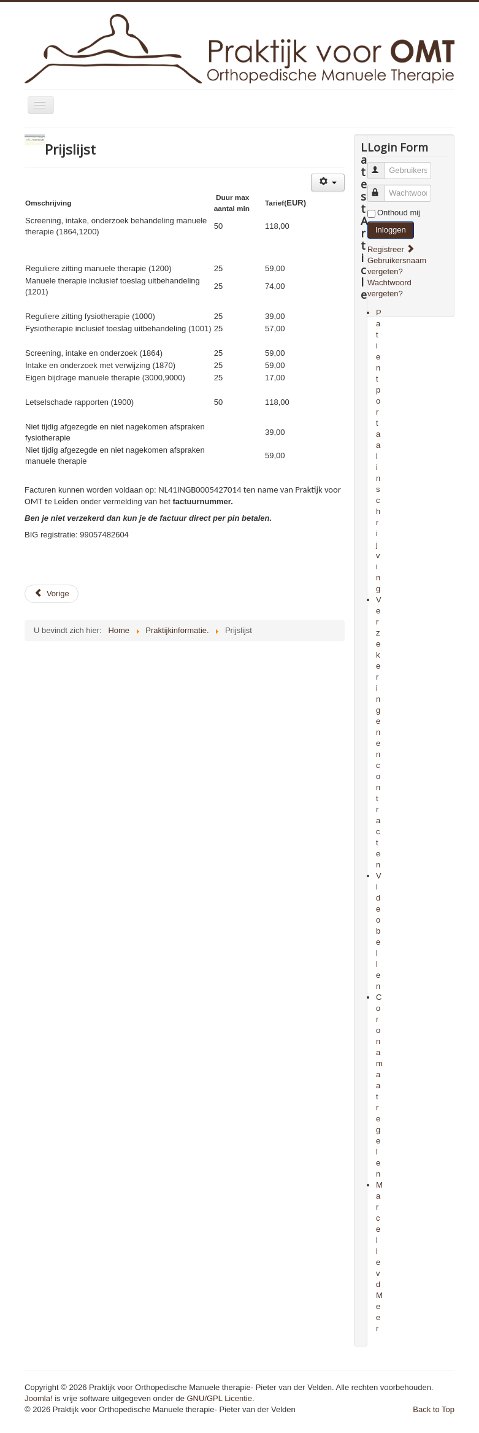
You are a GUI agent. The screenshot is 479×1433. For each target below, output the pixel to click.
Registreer (391, 249)
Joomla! (39, 1398)
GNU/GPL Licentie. (221, 1398)
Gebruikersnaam (381, 165)
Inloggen (390, 229)
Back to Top (433, 1409)
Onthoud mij (398, 212)
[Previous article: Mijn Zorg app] (52, 594)
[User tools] (328, 182)
